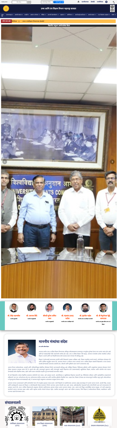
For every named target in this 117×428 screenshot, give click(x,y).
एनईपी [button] (26, 14)
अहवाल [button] (62, 14)
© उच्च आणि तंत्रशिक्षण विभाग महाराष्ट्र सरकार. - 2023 (16, 422)
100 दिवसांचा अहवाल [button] (103, 14)
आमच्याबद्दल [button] (9, 14)
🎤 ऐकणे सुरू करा (59, 2)
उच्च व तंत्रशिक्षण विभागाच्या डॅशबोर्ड (40, 21)
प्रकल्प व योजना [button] (35, 14)
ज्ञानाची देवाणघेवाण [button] (52, 14)
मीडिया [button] (43, 14)
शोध (29, 2)
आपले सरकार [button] (91, 14)
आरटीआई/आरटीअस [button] (80, 14)
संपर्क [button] (113, 14)
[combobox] (114, 2)
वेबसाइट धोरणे (12, 418)
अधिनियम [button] (69, 14)
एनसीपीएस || (22, 21)
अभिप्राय (20, 418)
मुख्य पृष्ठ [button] (2, 15)
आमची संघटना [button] (18, 14)
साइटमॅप (3, 418)
